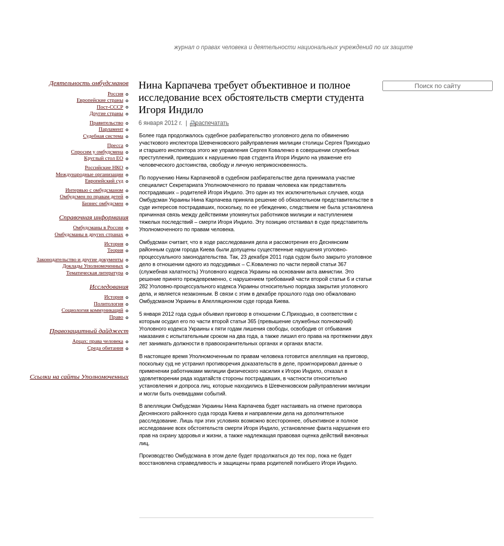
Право (116, 317)
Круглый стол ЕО (104, 158)
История (114, 243)
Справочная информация (93, 217)
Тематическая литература (95, 272)
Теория (115, 250)
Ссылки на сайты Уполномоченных (79, 376)
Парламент (110, 129)
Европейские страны (100, 100)
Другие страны (106, 113)
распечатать (212, 123)
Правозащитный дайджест (89, 330)
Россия (116, 93)
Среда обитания (106, 348)
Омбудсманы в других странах (89, 234)
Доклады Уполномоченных (93, 266)
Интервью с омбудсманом (94, 190)
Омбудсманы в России (98, 227)
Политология (109, 303)
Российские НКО (104, 167)
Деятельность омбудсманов (88, 83)
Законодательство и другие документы (80, 259)
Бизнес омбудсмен (103, 203)
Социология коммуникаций (92, 310)
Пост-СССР (109, 107)
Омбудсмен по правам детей (91, 196)
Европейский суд (104, 180)
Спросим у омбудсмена (97, 151)
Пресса (115, 145)
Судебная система (103, 136)
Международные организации (89, 174)
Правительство (106, 122)
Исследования (109, 286)
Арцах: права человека (98, 341)
